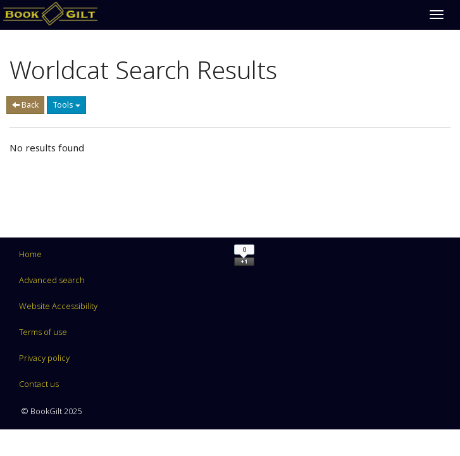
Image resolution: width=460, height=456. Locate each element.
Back (25, 104)
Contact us (39, 384)
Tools (66, 104)
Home (30, 254)
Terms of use (43, 332)
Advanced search (52, 280)
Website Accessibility (58, 306)
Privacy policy (44, 358)
